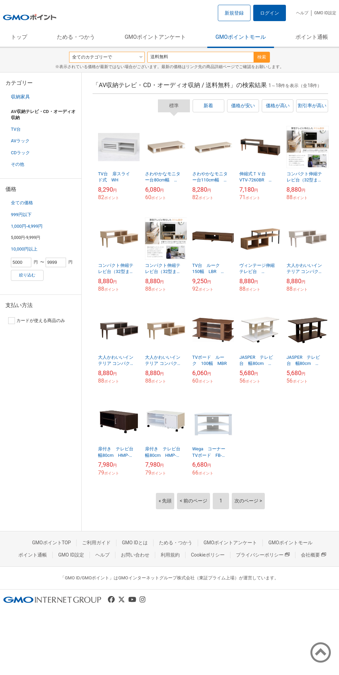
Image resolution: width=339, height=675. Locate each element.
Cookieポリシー (208, 555)
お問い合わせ (135, 555)
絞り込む (27, 275)
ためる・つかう (76, 37)
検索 (261, 57)
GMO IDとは (135, 542)
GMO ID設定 (325, 13)
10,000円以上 (24, 249)
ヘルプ (302, 13)
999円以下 (21, 214)
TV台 (16, 129)
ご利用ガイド (96, 542)
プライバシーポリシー (263, 555)
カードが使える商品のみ (36, 320)
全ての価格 (22, 202)
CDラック (20, 152)
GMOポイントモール (240, 37)
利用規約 (170, 555)
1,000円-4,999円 (27, 226)
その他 (17, 164)
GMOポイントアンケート (155, 37)
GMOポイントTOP (51, 542)
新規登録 (234, 13)
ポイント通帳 (311, 37)
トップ (19, 37)
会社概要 (313, 555)
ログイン (269, 13)
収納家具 (20, 96)
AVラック (20, 140)
